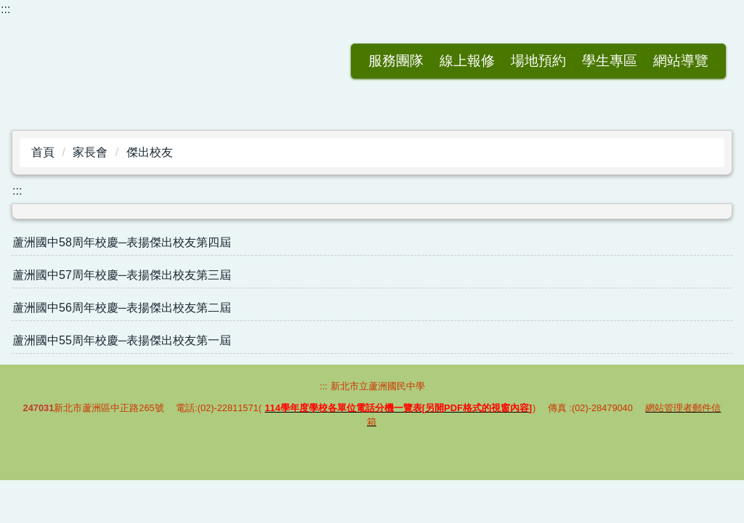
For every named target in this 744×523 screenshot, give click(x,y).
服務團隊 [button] (324, 60)
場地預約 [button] (467, 60)
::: (5, 9)
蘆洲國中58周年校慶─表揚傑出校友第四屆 (121, 242)
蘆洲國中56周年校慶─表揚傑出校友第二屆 (121, 307)
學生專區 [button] (538, 60)
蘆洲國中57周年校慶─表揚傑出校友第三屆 (121, 275)
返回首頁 (253, 60)
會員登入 (680, 60)
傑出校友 (149, 152)
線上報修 (396, 60)
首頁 (42, 152)
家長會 (90, 152)
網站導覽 (609, 60)
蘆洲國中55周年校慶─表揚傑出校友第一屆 (121, 340)
